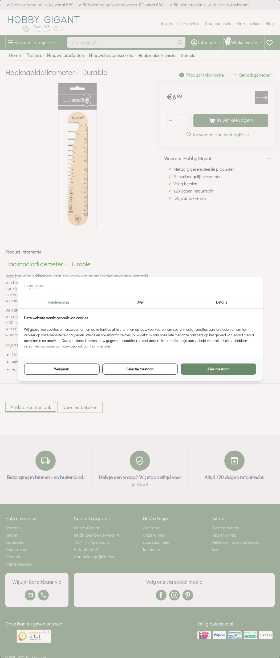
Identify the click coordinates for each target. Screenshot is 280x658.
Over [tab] (140, 302)
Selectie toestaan (140, 368)
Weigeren (61, 368)
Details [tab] (221, 302)
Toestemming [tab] (58, 302)
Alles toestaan (218, 368)
